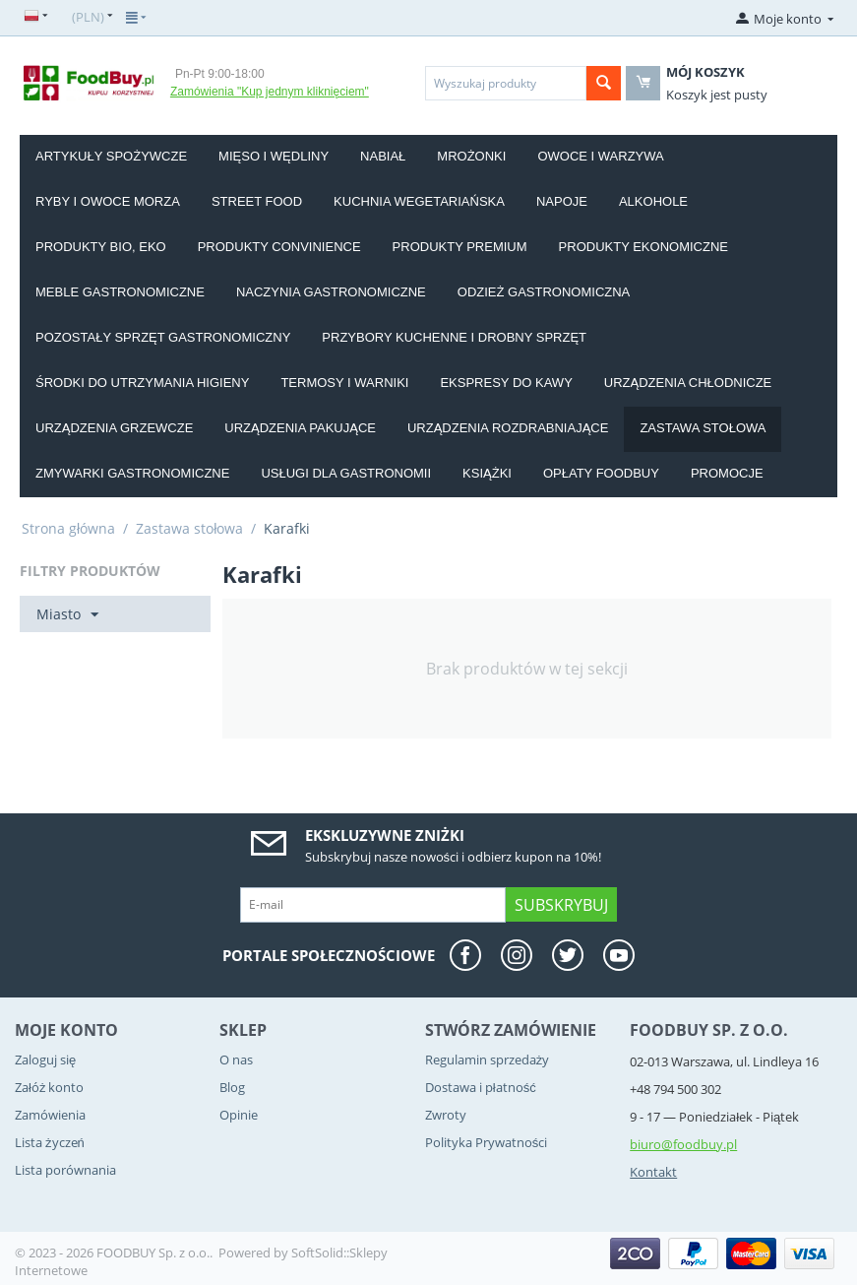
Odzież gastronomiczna (544, 292)
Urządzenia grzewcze (114, 427)
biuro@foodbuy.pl (683, 1144)
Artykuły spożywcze (111, 156)
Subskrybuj (561, 905)
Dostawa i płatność (480, 1087)
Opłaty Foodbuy (601, 473)
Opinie (238, 1115)
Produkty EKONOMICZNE (643, 246)
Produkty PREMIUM (460, 246)
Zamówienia (50, 1115)
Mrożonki (471, 156)
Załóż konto (49, 1087)
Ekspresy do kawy (506, 382)
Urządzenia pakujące (300, 427)
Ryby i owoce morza (107, 201)
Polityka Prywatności (486, 1142)
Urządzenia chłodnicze (687, 382)
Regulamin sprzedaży (487, 1059)
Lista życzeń (50, 1142)
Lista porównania (65, 1170)
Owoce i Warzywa (600, 156)
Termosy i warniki (344, 382)
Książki (487, 473)
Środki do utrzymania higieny (142, 382)
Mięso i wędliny (273, 156)
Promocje (727, 473)
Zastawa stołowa (702, 427)
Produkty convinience (279, 246)
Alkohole (653, 201)
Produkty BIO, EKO (100, 246)
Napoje (561, 201)
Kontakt (653, 1172)
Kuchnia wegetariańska (419, 201)
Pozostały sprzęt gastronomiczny (162, 337)
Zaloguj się (45, 1059)
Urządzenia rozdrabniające (507, 427)
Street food (257, 201)
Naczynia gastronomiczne (331, 292)
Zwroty (445, 1115)
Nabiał (382, 156)
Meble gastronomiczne (120, 292)
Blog (232, 1087)
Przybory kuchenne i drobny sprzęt (454, 337)
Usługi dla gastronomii (346, 473)
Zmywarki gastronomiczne (132, 473)
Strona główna (68, 528)
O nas (236, 1059)
